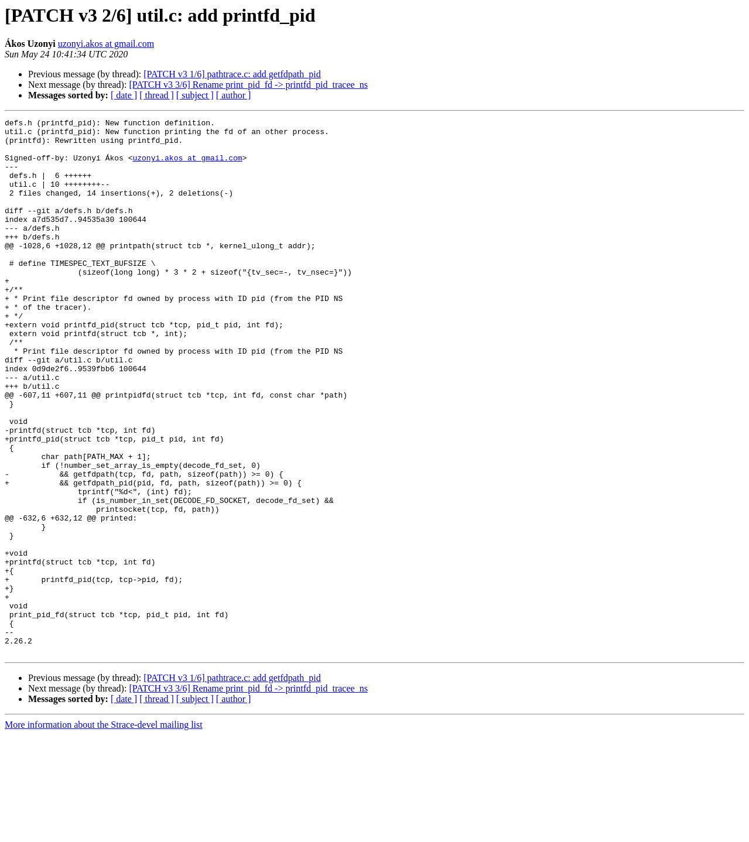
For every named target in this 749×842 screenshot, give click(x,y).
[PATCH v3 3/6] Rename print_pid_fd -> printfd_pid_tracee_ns (248, 85)
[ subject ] (195, 95)
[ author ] (233, 95)
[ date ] (124, 95)
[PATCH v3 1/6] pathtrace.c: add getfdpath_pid (231, 74)
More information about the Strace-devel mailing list (104, 832)
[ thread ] (156, 95)
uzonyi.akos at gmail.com (106, 44)
